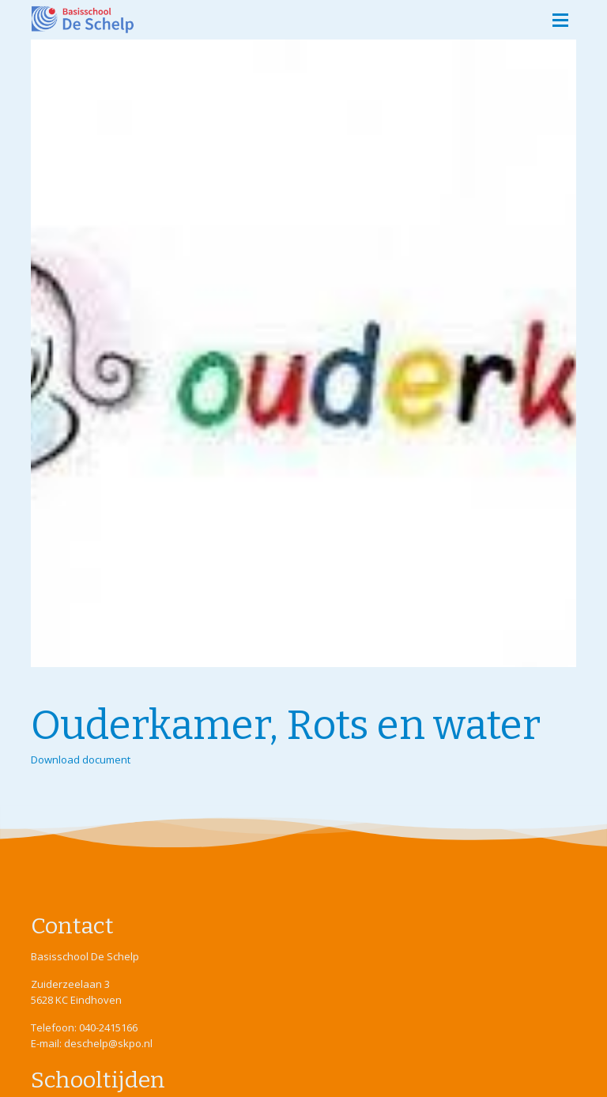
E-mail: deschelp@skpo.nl (92, 1043)
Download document (80, 759)
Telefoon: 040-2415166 (84, 1027)
